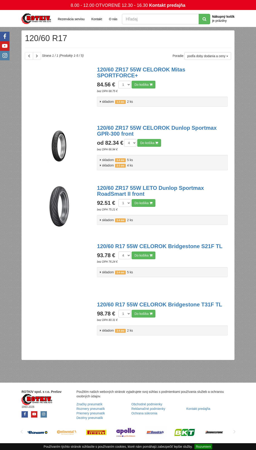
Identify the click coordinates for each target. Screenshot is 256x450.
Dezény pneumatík (90, 418)
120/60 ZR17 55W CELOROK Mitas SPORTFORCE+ (141, 72)
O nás (113, 19)
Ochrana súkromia (144, 413)
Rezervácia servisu (71, 19)
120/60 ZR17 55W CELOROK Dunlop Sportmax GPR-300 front (157, 131)
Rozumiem (203, 446)
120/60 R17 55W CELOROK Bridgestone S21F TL (159, 246)
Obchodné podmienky (146, 404)
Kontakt (96, 19)
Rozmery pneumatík (91, 409)
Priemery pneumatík (91, 413)
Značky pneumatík (89, 404)
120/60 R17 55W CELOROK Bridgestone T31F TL (159, 304)
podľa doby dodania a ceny (207, 56)
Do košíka (143, 84)
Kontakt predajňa (167, 5)
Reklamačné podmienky (148, 409)
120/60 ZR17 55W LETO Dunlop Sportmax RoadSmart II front (150, 191)
